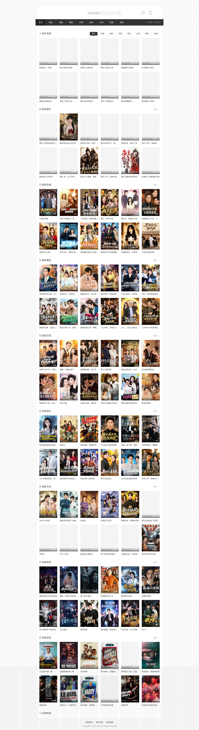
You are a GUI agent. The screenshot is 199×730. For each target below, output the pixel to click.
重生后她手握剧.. (66, 68)
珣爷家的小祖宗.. (148, 68)
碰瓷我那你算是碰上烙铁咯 (70, 479)
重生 (51, 22)
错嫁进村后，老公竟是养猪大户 (92, 294)
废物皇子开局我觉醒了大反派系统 (114, 252)
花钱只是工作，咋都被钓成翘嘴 (51, 369)
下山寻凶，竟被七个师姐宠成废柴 (114, 328)
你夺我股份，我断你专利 (151, 445)
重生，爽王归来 (107, 219)
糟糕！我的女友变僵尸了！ (70, 596)
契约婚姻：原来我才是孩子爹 (112, 630)
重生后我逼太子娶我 (150, 521)
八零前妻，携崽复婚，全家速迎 (92, 219)
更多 (157, 109)
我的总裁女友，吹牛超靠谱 (132, 369)
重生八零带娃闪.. (107, 101)
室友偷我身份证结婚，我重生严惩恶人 (54, 445)
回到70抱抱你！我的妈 (69, 219)
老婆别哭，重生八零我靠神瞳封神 (134, 143)
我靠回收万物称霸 (87, 479)
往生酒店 (63, 630)
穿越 (61, 22)
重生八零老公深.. (66, 101)
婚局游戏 (83, 630)
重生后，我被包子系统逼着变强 (133, 219)
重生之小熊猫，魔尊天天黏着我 (92, 177)
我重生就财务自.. (46, 101)
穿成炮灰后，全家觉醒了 (131, 252)
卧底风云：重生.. (46, 68)
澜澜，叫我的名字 (67, 369)
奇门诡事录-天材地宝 (47, 630)
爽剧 (71, 22)
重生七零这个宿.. (107, 68)
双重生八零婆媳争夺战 (151, 177)
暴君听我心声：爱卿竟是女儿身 (92, 328)
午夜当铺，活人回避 (129, 630)
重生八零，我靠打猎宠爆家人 (112, 177)
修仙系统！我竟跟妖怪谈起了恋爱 (114, 294)
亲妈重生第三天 (107, 596)
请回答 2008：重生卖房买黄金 (92, 143)
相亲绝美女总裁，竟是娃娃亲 (50, 294)
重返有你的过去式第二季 (69, 143)
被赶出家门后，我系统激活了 (71, 328)
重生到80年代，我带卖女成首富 (113, 143)
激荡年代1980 (44, 252)
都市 (91, 22)
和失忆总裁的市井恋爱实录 (111, 403)
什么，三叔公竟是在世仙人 (132, 328)
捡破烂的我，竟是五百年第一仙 (51, 328)
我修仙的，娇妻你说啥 (130, 521)
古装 (101, 22)
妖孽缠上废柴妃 (86, 554)
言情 (81, 22)
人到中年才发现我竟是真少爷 (153, 328)
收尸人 (144, 630)
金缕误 (83, 521)
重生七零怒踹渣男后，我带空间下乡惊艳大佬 (57, 143)
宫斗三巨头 (64, 554)
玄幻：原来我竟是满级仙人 (152, 294)
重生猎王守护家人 (46, 177)
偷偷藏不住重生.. (128, 68)
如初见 (62, 445)
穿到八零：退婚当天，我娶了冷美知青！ (158, 479)
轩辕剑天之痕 (106, 521)
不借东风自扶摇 (148, 252)
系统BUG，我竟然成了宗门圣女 (72, 294)
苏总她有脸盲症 (148, 369)
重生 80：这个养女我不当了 (71, 177)
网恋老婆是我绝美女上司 (131, 403)
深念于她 (63, 403)
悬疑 (112, 22)
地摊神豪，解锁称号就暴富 (91, 445)
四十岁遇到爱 (106, 369)
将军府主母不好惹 (149, 554)
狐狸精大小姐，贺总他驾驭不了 (51, 403)
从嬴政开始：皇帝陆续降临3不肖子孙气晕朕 (138, 554)
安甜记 (42, 554)
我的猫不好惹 (126, 596)
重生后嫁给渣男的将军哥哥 (132, 177)
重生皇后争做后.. (87, 101)
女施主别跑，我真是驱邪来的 (91, 403)
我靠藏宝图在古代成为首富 (91, 252)
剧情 (122, 22)
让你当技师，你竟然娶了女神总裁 (134, 294)
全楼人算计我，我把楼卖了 (132, 445)
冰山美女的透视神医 (109, 445)
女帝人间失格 (44, 521)
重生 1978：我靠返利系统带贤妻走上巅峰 (158, 143)
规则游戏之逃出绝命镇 (48, 596)
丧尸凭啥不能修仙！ (109, 554)
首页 (41, 22)
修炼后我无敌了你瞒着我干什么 (72, 521)
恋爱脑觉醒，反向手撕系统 (91, 369)
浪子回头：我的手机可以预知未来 (73, 252)
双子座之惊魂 (85, 596)
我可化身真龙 (106, 479)
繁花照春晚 (146, 403)
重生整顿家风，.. (128, 101)
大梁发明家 (43, 219)
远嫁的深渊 (146, 596)
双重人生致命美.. (87, 68)
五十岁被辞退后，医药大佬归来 (51, 479)
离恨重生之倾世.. (148, 101)
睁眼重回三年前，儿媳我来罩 (153, 219)
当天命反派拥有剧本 (129, 479)
